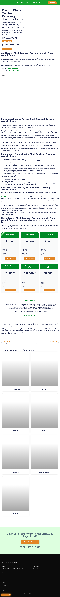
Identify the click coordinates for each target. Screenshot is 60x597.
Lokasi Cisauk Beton (14, 70)
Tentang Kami (27, 2)
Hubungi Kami (35, 2)
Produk (22, 2)
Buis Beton (15, 472)
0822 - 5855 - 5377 (30, 315)
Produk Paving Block (12, 68)
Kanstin (15, 431)
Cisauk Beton (4, 197)
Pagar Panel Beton (44, 472)
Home (18, 2)
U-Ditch (15, 514)
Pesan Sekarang (10, 258)
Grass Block (44, 389)
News (40, 2)
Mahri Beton (24, 561)
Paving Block (16, 389)
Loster (44, 431)
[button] (57, 75)
